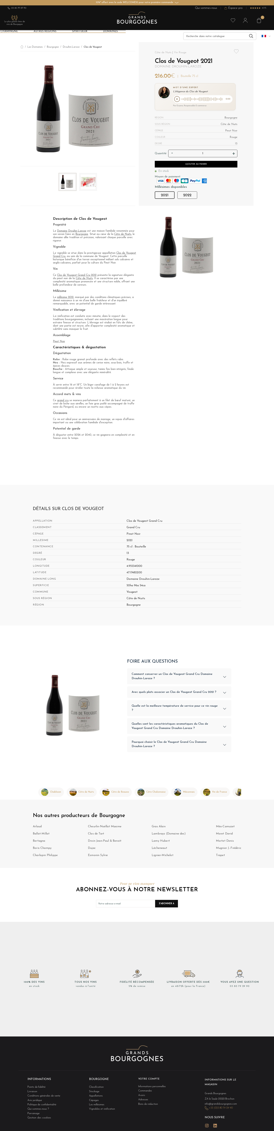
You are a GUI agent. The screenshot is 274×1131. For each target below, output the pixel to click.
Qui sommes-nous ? (38, 1105)
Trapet (220, 857)
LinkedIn (215, 1122)
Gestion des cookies (39, 1112)
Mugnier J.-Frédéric (228, 850)
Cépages (94, 1097)
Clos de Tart (96, 835)
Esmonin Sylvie (98, 857)
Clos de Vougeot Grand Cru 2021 (77, 275)
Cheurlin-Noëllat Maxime (104, 828)
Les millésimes (97, 1101)
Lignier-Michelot (162, 857)
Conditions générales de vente (45, 1094)
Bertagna (39, 843)
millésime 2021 (65, 297)
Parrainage (34, 1108)
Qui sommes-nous (206, 8)
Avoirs (142, 1094)
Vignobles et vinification (103, 1105)
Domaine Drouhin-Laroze (178, 66)
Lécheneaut (159, 850)
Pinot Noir (59, 341)
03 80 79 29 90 (17, 8)
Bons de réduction (148, 1101)
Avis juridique (35, 1097)
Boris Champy (42, 850)
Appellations (96, 1094)
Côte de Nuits (122, 234)
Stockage (94, 1090)
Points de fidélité (37, 1087)
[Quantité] (203, 154)
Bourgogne (81, 234)
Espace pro (233, 8)
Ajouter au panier (196, 165)
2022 (187, 196)
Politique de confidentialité (43, 1101)
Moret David (224, 835)
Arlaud (37, 828)
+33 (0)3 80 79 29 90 (222, 1107)
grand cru (63, 400)
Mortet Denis (225, 843)
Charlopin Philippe (45, 857)
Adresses (143, 1097)
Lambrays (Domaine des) (169, 835)
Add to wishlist (236, 53)
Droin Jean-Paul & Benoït (104, 843)
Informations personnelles (153, 1087)
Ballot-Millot (41, 835)
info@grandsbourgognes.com (222, 1103)
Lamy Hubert (161, 843)
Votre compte (150, 1081)
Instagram (207, 1122)
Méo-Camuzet (225, 828)
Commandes (145, 1090)
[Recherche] (219, 36)
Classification (96, 1087)
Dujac (92, 850)
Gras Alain (159, 828)
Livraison (32, 1090)
